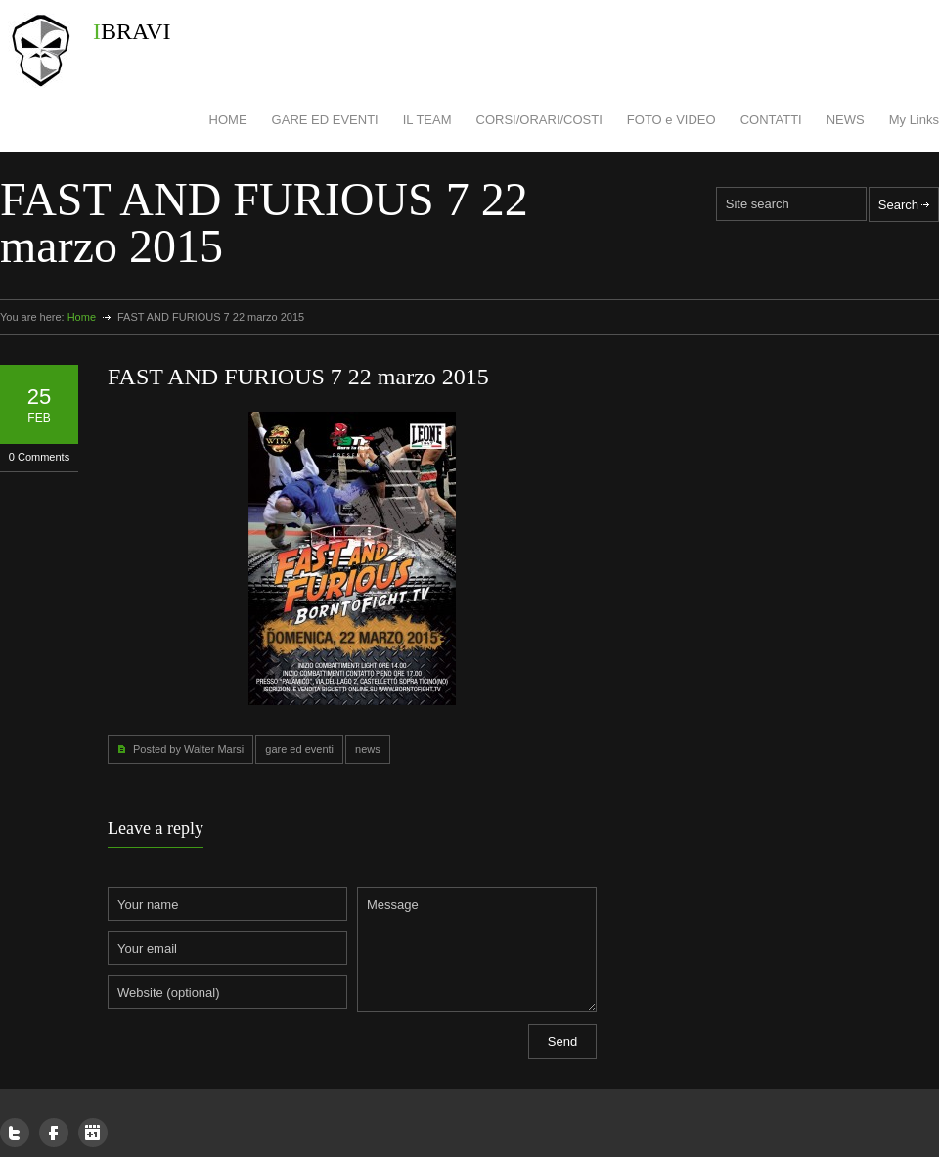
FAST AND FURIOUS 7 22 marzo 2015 (298, 376)
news (367, 749)
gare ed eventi (299, 749)
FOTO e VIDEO (671, 119)
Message (477, 949)
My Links (914, 119)
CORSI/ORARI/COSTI (539, 119)
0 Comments (39, 457)
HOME (228, 119)
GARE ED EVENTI (325, 119)
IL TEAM (427, 119)
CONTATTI (771, 119)
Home (81, 317)
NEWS (846, 119)
